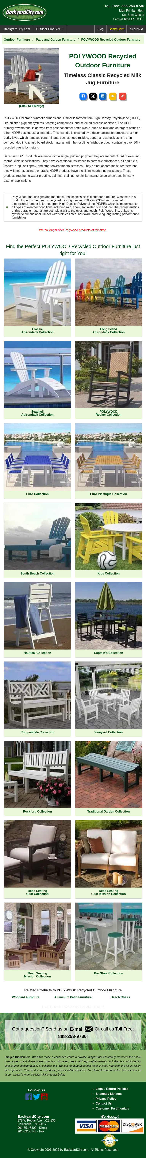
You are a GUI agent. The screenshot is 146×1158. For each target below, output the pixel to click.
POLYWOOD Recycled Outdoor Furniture (110, 39)
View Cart (117, 29)
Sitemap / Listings (109, 1093)
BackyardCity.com (17, 29)
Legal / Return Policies (112, 1088)
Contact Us (104, 1103)
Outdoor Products (48, 29)
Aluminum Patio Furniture (73, 997)
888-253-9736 (132, 6)
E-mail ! (82, 1029)
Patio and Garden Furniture (55, 39)
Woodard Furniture (25, 997)
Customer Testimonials (112, 1108)
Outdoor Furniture (17, 39)
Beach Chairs (120, 997)
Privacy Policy (106, 1098)
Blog (101, 29)
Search (136, 29)
